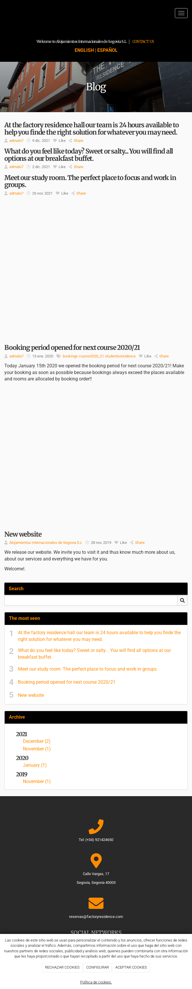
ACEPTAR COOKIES (131, 967)
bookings (70, 356)
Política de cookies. (96, 982)
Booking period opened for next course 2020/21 (67, 682)
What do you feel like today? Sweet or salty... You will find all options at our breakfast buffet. (94, 654)
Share (76, 140)
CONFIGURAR (97, 967)
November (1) (37, 749)
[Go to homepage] (3, 13)
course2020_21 (91, 356)
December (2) (37, 741)
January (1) (35, 765)
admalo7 (16, 140)
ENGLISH (84, 50)
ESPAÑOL (107, 50)
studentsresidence (120, 356)
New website (31, 695)
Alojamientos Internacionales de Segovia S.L (45, 542)
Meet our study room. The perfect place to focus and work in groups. (88, 669)
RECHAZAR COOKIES (62, 967)
